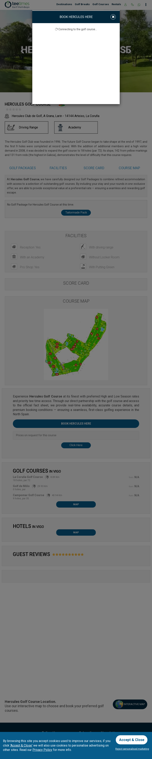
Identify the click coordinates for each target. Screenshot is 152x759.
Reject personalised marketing (132, 749)
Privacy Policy (42, 750)
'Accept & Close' (21, 745)
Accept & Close (131, 740)
